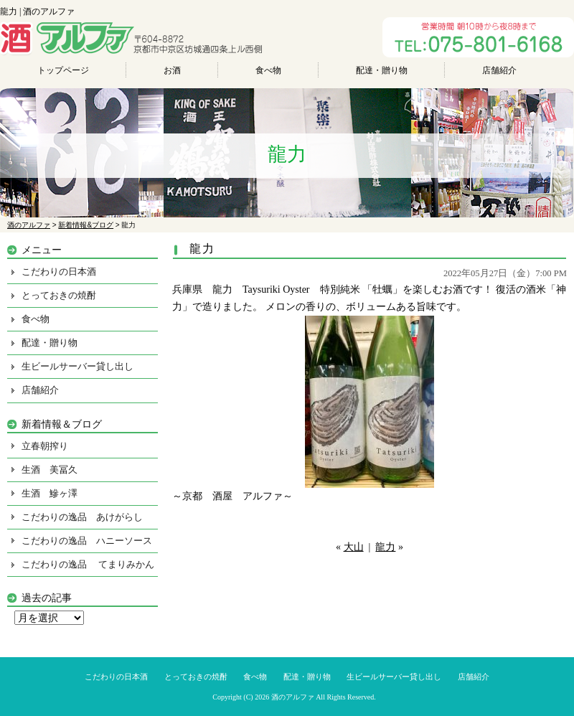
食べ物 (268, 70)
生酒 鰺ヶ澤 (49, 493)
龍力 (385, 547)
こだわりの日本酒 (59, 271)
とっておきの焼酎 (59, 295)
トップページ (63, 70)
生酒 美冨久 (49, 469)
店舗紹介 (499, 70)
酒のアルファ (292, 697)
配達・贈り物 (382, 70)
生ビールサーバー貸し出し (77, 366)
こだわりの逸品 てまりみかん (88, 564)
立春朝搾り (45, 446)
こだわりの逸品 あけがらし (82, 517)
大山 (354, 547)
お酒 (172, 70)
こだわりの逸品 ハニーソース (87, 540)
